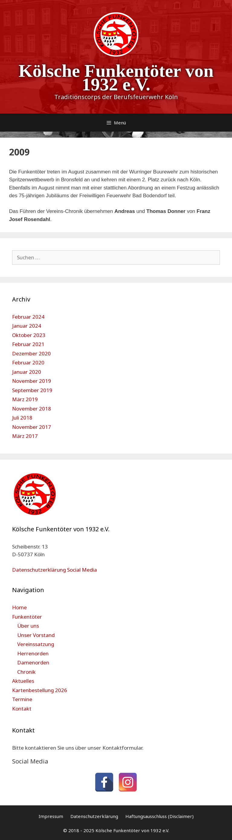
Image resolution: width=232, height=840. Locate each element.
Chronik (26, 671)
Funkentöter (27, 616)
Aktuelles (23, 680)
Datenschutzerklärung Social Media (54, 569)
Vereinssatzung (35, 644)
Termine (22, 699)
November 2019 (31, 380)
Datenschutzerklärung (94, 816)
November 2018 (31, 408)
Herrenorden (33, 653)
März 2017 (25, 435)
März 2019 (25, 399)
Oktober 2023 (28, 335)
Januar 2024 (26, 325)
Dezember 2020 (31, 353)
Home (19, 607)
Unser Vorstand (36, 635)
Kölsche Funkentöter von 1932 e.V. (116, 77)
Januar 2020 (26, 371)
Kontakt (21, 708)
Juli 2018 (22, 417)
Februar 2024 (28, 316)
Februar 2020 (28, 362)
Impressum (51, 816)
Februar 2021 (28, 344)
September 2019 (32, 390)
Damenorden (33, 662)
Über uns (28, 625)
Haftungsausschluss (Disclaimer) (159, 816)
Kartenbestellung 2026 (39, 690)
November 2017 (31, 426)
